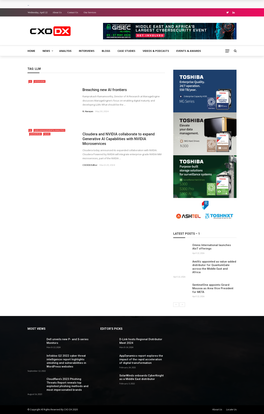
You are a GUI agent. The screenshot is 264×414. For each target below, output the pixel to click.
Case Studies (126, 51)
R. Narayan (87, 111)
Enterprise (35, 134)
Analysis (65, 51)
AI (30, 81)
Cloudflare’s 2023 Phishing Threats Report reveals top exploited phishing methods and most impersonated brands (67, 384)
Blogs (106, 51)
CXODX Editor (89, 165)
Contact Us (72, 12)
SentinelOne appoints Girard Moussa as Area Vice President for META (212, 288)
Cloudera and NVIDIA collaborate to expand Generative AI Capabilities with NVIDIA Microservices (118, 139)
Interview (39, 81)
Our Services (90, 12)
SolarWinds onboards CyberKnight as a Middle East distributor (141, 377)
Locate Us (231, 409)
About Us (57, 12)
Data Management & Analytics (49, 130)
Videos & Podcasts (156, 51)
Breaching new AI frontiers (104, 90)
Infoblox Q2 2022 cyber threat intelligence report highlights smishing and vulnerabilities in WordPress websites (66, 361)
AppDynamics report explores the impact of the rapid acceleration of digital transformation (141, 359)
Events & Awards (188, 51)
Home (31, 51)
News (46, 51)
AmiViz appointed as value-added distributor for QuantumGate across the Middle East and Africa (214, 267)
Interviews (86, 51)
